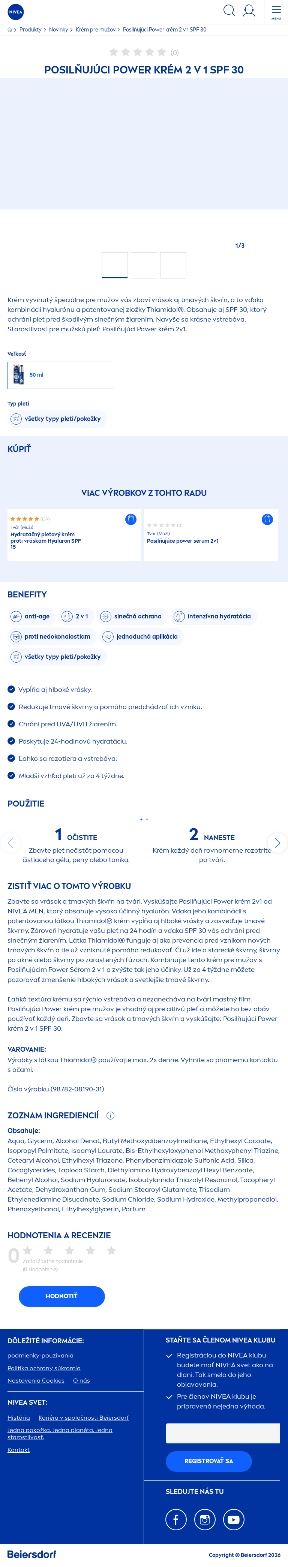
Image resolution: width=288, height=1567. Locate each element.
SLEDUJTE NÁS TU (195, 1492)
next (277, 843)
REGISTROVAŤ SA (208, 1461)
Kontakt (19, 1449)
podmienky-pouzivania (41, 1355)
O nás (81, 1380)
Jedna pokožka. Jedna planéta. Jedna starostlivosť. (60, 1433)
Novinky (59, 30)
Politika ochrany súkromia (44, 1368)
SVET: (27, 1403)
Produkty (31, 30)
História (19, 1417)
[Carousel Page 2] (147, 819)
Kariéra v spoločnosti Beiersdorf (84, 1417)
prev (10, 843)
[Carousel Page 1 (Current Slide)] (141, 819)
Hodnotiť (62, 1296)
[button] (130, 519)
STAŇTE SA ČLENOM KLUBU (221, 1340)
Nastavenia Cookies (36, 1380)
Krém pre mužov (96, 30)
